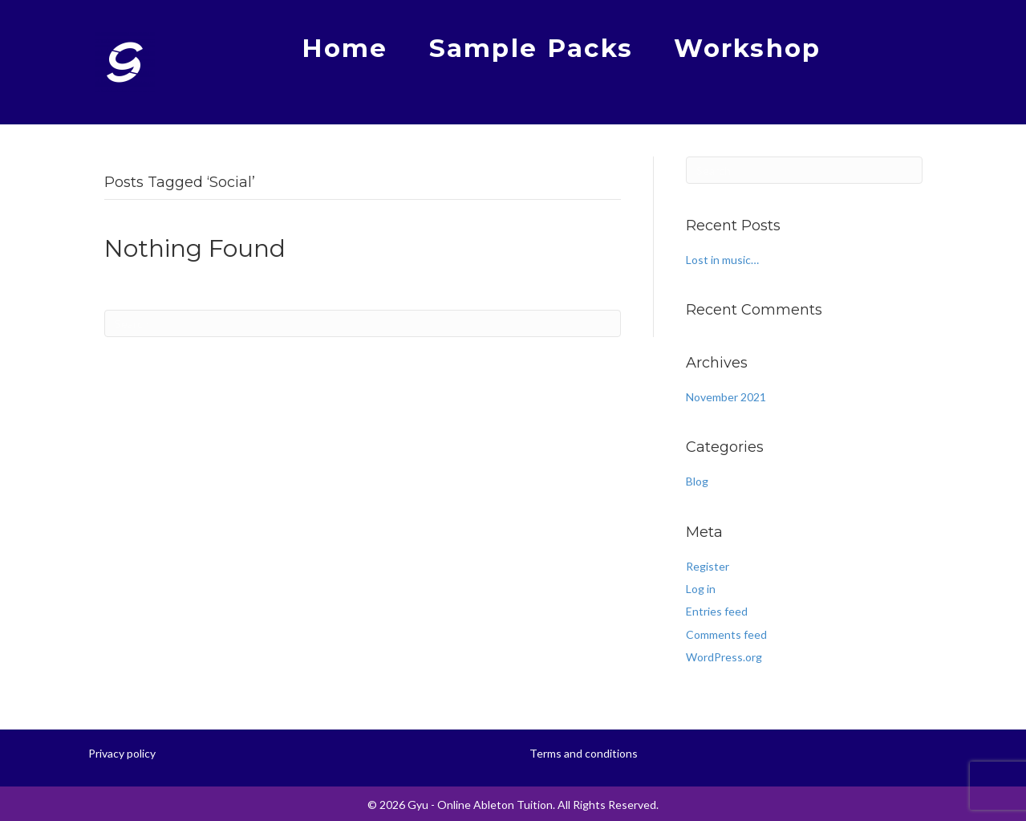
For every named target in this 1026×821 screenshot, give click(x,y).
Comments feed (726, 634)
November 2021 (726, 397)
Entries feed (717, 611)
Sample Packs (531, 48)
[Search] (362, 323)
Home (344, 48)
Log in (701, 588)
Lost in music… (722, 259)
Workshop (747, 48)
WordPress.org (724, 657)
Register (707, 566)
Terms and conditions (583, 753)
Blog (697, 481)
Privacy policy (122, 753)
